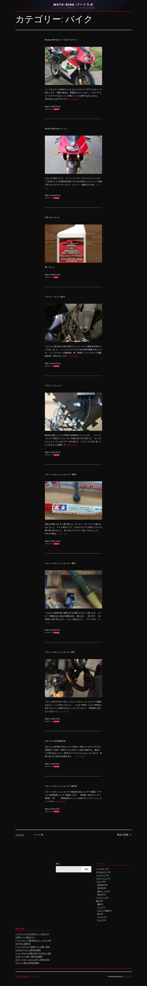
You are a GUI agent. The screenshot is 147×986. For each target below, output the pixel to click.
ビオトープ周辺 (103, 911)
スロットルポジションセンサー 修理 (60, 563)
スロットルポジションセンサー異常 (60, 652)
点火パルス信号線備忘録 (55, 741)
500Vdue (56, 109)
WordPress (127, 976)
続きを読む (74, 99)
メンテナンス (101, 875)
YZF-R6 (100, 888)
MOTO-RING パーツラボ (74, 4)
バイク (98, 882)
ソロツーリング (102, 879)
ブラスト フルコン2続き (55, 297)
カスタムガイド (102, 872)
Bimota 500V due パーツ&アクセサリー (61, 40)
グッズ (99, 907)
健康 (99, 904)
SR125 (56, 277)
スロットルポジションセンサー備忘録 (61, 786)
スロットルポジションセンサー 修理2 (60, 474)
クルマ (99, 920)
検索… (58, 864)
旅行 (99, 914)
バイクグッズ (101, 898)
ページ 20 (38, 834)
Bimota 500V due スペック (56, 129)
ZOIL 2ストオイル (52, 217)
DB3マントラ (102, 891)
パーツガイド (101, 869)
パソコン (100, 917)
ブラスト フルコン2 (53, 385)
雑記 (97, 901)
